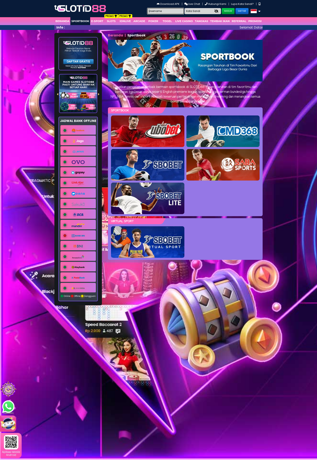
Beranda (62, 21)
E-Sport (97, 21)
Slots (111, 21)
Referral (239, 21)
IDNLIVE (125, 21)
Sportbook (80, 21)
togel (167, 21)
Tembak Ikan (220, 21)
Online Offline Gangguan (78, 296)
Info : (60, 27)
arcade (139, 21)
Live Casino (184, 21)
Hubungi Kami (216, 4)
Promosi (255, 21)
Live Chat (192, 4)
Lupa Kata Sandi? (242, 4)
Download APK (168, 4)
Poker (153, 21)
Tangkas (201, 21)
